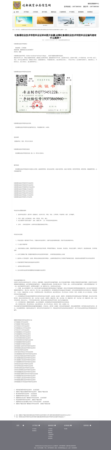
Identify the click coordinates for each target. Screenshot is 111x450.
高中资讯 (44, 12)
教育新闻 (81, 12)
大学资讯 (35, 12)
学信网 (65, 428)
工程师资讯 (62, 12)
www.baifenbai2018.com (64, 40)
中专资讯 (71, 12)
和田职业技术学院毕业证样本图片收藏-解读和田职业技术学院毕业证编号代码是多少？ (42, 417)
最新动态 (53, 12)
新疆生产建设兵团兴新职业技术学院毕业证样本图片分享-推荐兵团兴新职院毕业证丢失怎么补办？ (45, 415)
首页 (17, 12)
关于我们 (26, 12)
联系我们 (90, 12)
